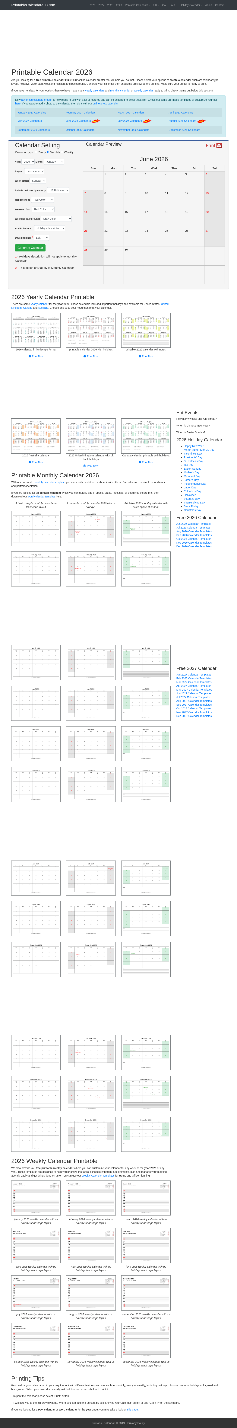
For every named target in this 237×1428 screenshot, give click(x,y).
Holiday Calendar (190, 5)
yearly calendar (40, 303)
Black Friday (191, 506)
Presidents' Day (193, 457)
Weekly (67, 152)
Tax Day (189, 464)
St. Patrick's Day (193, 461)
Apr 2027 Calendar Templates (193, 685)
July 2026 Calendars (135, 120)
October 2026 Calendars (80, 129)
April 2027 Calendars (181, 112)
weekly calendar (143, 90)
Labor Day (190, 487)
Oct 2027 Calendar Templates (193, 708)
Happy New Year (194, 446)
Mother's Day (191, 472)
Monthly (53, 152)
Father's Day (191, 479)
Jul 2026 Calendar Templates (193, 527)
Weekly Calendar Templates (98, 1175)
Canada (27, 307)
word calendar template (41, 496)
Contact (219, 5)
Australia (43, 307)
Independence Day (195, 483)
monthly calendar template (49, 482)
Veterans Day (192, 498)
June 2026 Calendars (83, 120)
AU (173, 5)
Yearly (40, 152)
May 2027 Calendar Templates (194, 689)
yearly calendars (94, 90)
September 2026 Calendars (33, 129)
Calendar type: (24, 152)
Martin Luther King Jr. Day (199, 449)
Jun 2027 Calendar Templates (193, 693)
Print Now (36, 356)
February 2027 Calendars (81, 112)
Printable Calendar (103, 1423)
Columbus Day (192, 491)
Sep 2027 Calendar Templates (194, 704)
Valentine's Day (193, 453)
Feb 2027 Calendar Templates (194, 678)
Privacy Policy (136, 1423)
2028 (110, 5)
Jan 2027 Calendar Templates (193, 674)
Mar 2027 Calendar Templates (194, 682)
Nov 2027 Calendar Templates (194, 712)
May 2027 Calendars (29, 120)
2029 (119, 5)
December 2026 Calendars (184, 129)
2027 (101, 5)
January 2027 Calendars (31, 112)
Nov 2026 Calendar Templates (194, 542)
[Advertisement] (118, 40)
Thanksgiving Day (194, 502)
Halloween (190, 495)
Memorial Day (192, 476)
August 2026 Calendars (187, 120)
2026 (92, 5)
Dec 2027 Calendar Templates (194, 715)
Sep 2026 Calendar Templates (194, 535)
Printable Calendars (136, 5)
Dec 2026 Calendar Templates (194, 546)
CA (164, 5)
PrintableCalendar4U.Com (33, 5)
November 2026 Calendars (133, 129)
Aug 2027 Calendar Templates (194, 700)
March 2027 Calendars (131, 112)
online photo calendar (105, 103)
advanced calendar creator (36, 99)
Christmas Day (192, 510)
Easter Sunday (192, 468)
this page (132, 1409)
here (18, 103)
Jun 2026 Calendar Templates (193, 523)
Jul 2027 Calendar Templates (193, 697)
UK (155, 5)
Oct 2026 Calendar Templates (193, 538)
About (208, 5)
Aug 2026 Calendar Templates (194, 531)
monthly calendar (120, 90)
